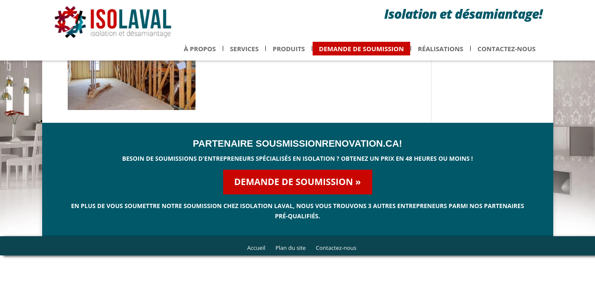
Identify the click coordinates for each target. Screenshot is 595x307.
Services (244, 53)
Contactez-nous (506, 53)
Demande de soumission (361, 53)
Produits (289, 53)
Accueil (254, 247)
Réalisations (440, 53)
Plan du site (290, 247)
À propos (200, 53)
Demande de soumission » (297, 182)
